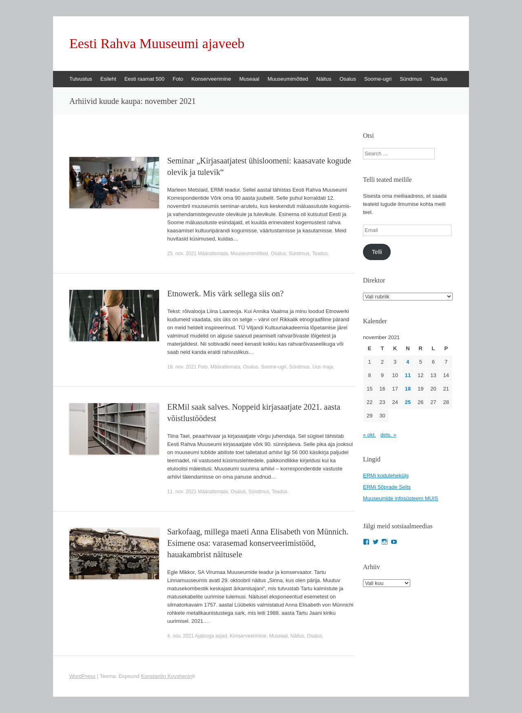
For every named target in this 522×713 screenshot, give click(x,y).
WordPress (82, 676)
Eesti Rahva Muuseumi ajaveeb (157, 44)
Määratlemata (213, 253)
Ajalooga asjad (211, 636)
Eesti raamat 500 (144, 79)
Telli (377, 252)
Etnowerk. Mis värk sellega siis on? (225, 293)
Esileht (108, 79)
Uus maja (322, 367)
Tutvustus (80, 79)
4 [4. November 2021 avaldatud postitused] (407, 362)
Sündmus (411, 79)
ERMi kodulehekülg (386, 475)
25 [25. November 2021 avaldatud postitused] (408, 402)
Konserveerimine (211, 79)
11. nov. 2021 (182, 491)
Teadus (438, 79)
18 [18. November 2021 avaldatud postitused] (408, 389)
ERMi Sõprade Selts (387, 487)
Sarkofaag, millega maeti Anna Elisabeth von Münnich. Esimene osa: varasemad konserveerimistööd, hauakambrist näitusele (257, 543)
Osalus (347, 79)
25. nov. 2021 (182, 253)
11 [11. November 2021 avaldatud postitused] (408, 375)
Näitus (324, 79)
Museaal (249, 79)
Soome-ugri (378, 79)
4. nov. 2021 (180, 636)
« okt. (369, 435)
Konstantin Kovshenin (166, 676)
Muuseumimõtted (288, 79)
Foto (178, 79)
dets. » (388, 435)
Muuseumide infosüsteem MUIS (400, 498)
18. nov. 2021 (182, 367)
